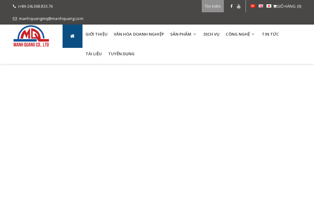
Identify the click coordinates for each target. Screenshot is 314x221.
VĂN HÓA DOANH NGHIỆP (139, 34)
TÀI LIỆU (94, 53)
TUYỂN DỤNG (121, 53)
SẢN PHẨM (181, 34)
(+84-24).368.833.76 (33, 6)
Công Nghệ (238, 34)
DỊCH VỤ (212, 34)
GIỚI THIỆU (97, 34)
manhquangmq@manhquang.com (48, 18)
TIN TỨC (270, 34)
